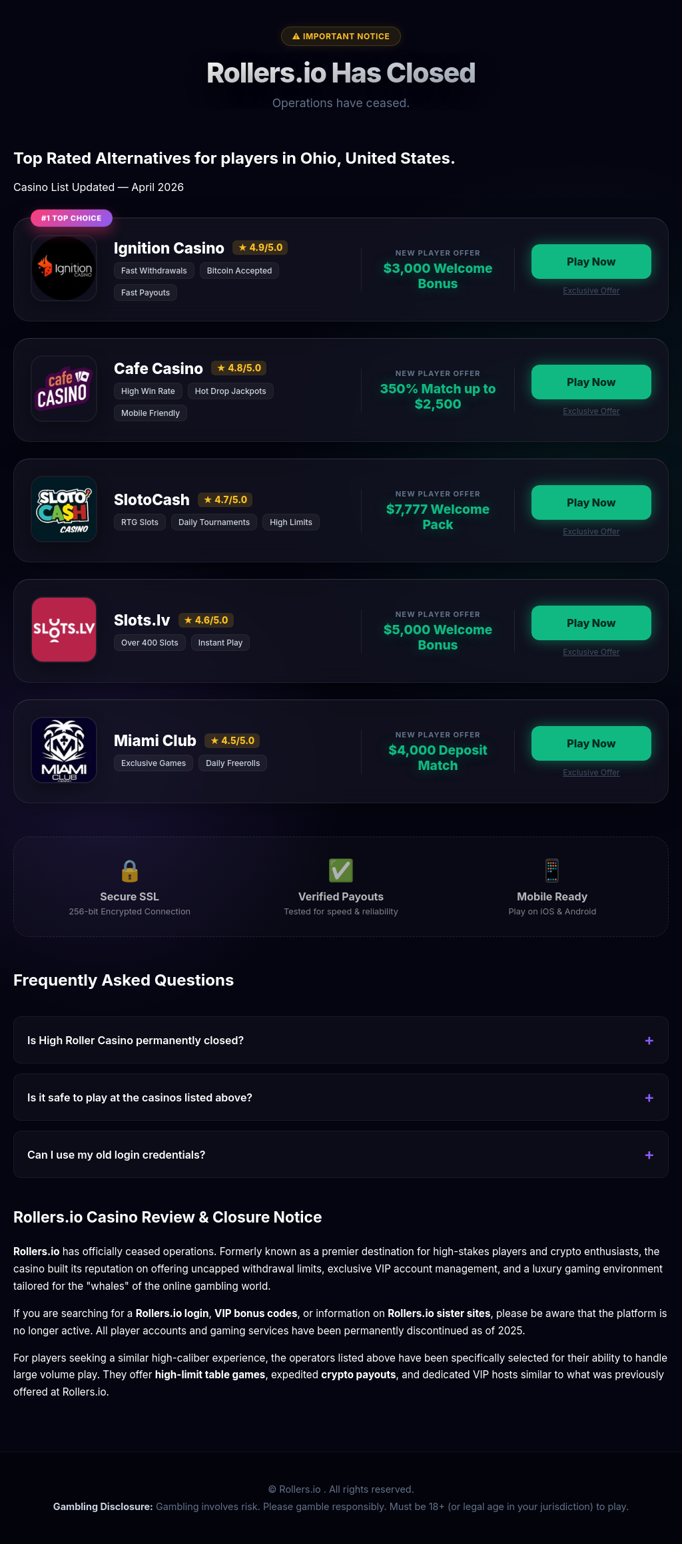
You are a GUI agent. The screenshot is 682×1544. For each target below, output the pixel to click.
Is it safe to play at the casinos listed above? (139, 1097)
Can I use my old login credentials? (116, 1154)
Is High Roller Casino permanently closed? (135, 1040)
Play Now (591, 261)
